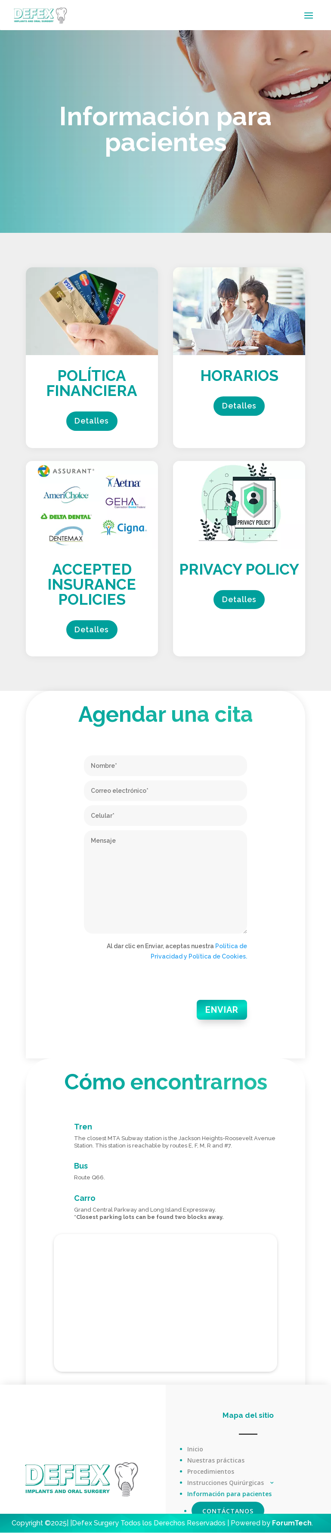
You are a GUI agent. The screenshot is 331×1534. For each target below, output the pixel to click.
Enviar (223, 1011)
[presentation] (149, 984)
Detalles (91, 421)
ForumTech (292, 1524)
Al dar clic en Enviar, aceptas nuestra (177, 952)
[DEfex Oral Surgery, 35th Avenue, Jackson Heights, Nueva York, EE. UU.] (165, 1304)
